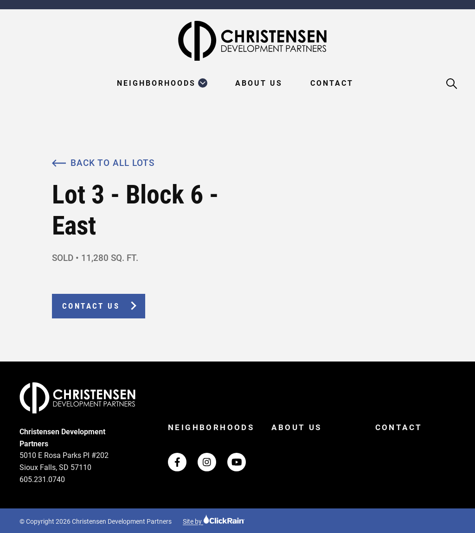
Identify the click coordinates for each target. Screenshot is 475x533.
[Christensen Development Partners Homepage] (237, 41)
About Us (258, 83)
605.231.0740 (42, 479)
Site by (214, 521)
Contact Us (91, 306)
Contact (331, 83)
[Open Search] (452, 84)
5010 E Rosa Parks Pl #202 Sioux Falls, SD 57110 (64, 461)
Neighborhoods (156, 83)
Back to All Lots (103, 163)
